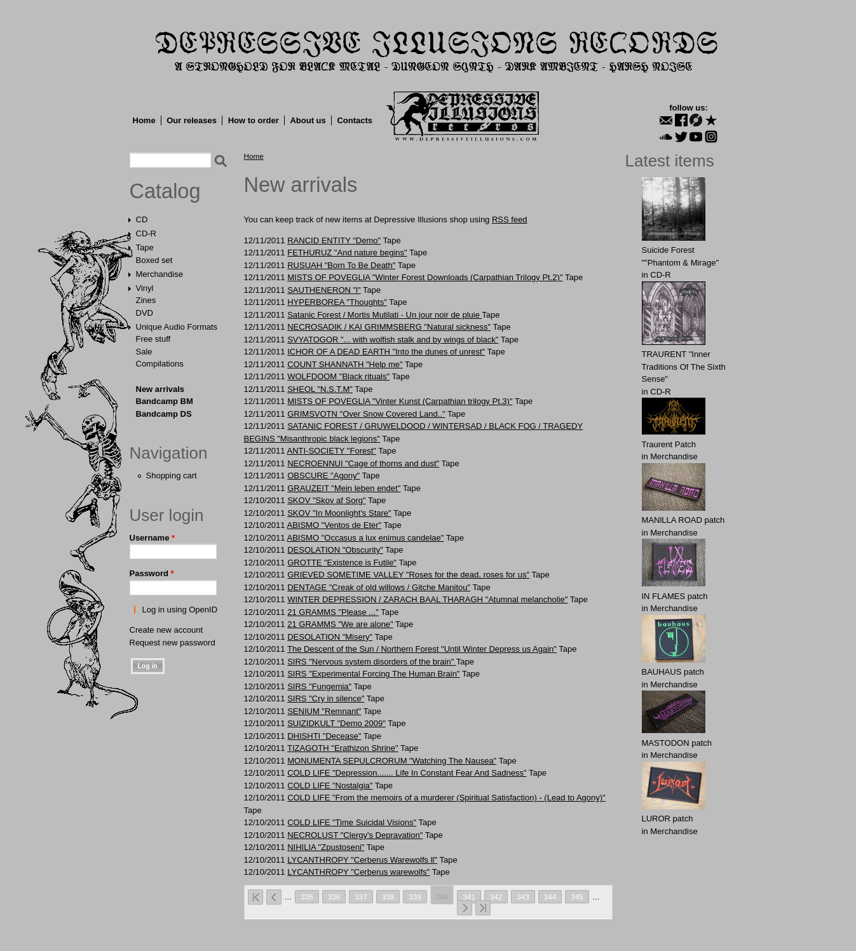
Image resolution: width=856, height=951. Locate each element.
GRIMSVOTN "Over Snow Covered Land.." (366, 414)
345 (577, 897)
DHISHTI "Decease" (324, 736)
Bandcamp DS (164, 414)
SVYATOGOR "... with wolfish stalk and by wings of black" (392, 339)
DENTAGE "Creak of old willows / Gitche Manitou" (378, 587)
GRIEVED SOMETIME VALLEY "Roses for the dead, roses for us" (408, 574)
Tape (145, 247)
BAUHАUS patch (673, 672)
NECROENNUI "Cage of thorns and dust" (363, 463)
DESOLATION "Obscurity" (335, 550)
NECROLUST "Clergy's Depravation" (355, 835)
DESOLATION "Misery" (329, 637)
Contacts (354, 120)
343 (523, 897)
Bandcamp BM (164, 401)
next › (464, 907)
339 (415, 897)
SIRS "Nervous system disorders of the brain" (371, 661)
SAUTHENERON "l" (323, 290)
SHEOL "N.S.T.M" (320, 389)
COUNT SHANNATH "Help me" (344, 364)
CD (142, 219)
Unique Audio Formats (177, 327)
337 (361, 897)
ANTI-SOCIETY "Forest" (331, 450)
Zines (146, 300)
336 (334, 897)
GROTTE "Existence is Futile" (342, 562)
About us (307, 120)
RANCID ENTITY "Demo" (334, 240)
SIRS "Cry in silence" (325, 698)
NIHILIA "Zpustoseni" (325, 847)
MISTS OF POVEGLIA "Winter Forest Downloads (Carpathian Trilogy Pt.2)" (424, 277)
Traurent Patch (669, 444)
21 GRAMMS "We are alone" (340, 624)
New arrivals (160, 389)
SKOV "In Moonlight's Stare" (339, 513)
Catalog (165, 191)
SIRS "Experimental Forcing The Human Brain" (373, 673)
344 (550, 897)
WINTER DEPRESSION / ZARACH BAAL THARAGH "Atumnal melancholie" (427, 599)
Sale (144, 351)
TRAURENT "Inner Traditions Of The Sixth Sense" (684, 366)
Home (144, 120)
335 (307, 897)
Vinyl (145, 288)
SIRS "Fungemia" (319, 686)
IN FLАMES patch (675, 596)
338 (388, 897)
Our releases (191, 120)
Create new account (166, 630)
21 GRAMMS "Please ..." (333, 612)
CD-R (146, 233)
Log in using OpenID (180, 609)
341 (469, 897)
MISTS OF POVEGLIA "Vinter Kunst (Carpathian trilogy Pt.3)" (399, 401)
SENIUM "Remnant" (324, 711)
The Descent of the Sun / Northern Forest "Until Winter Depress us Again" (422, 649)
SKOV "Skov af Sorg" (326, 500)
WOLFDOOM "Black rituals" (338, 376)
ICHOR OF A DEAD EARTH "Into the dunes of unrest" (386, 351)
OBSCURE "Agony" (323, 475)
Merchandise (159, 274)
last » (483, 907)
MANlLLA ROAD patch (683, 520)
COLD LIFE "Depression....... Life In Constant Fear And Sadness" (406, 773)
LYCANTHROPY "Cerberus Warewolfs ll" (362, 860)
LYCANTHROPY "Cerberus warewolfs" (358, 872)
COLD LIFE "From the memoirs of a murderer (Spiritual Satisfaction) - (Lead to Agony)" (446, 797)
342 (496, 897)
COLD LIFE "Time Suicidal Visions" (351, 822)
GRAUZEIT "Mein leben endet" (343, 488)
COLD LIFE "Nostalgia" (329, 785)
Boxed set (154, 260)
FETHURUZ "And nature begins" (347, 252)
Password (152, 573)
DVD (144, 313)
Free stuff (153, 339)
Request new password (172, 642)
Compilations (160, 363)
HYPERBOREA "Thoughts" (337, 302)
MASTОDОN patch (677, 743)
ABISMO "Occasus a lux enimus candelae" (365, 538)
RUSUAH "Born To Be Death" (341, 265)
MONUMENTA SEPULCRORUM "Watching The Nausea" (391, 761)
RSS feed (509, 219)
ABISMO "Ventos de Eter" (334, 525)
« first (255, 897)
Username (152, 538)
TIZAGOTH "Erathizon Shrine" (342, 748)
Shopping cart (171, 475)
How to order (253, 120)
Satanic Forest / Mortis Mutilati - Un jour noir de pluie (384, 315)
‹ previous (274, 897)
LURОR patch (667, 818)
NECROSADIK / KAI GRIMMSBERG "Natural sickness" (389, 327)
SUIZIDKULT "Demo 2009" (336, 723)
